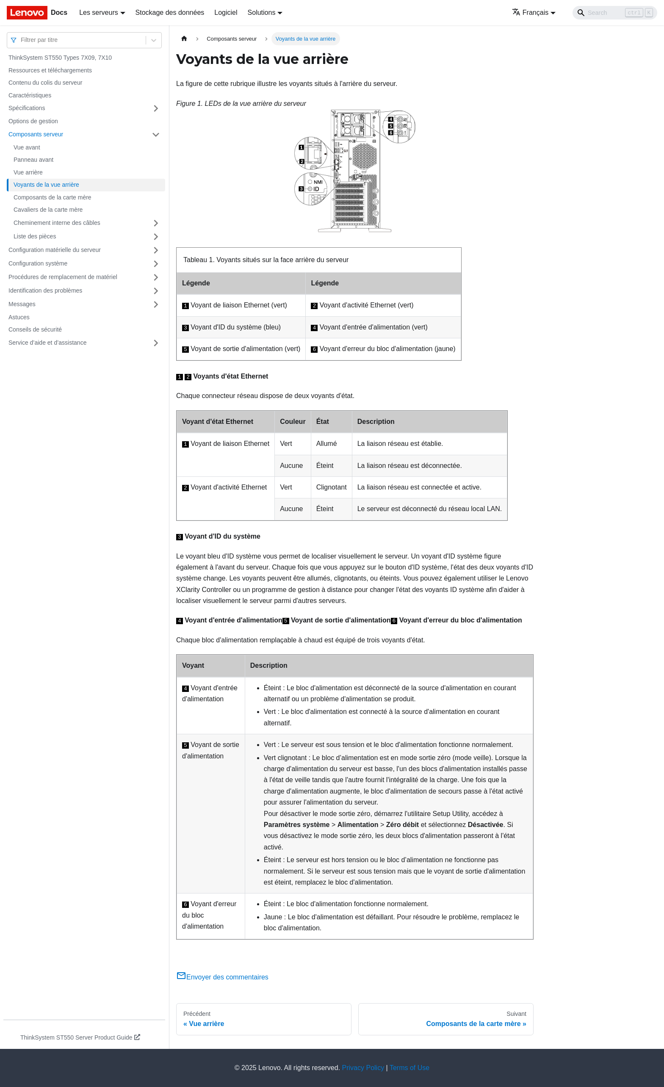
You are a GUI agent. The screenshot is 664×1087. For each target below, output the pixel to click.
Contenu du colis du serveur (45, 82)
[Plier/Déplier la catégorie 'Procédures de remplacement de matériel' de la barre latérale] (156, 277)
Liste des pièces (35, 236)
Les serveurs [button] (98, 12)
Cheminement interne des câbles (57, 222)
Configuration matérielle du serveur (54, 249)
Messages (22, 304)
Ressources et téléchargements (50, 70)
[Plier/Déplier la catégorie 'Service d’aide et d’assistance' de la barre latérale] (156, 343)
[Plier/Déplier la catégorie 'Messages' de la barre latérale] (156, 304)
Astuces (19, 317)
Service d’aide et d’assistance (47, 342)
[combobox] (21, 40)
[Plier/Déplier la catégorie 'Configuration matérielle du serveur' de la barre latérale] (156, 250)
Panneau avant (33, 159)
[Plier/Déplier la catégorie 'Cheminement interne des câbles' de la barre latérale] (156, 223)
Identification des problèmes (45, 290)
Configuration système (37, 263)
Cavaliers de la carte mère (48, 209)
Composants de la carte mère (52, 197)
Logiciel (225, 12)
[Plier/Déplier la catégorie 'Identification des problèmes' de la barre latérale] (156, 291)
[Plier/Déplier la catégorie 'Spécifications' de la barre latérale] (156, 108)
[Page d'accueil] (184, 38)
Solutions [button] (262, 12)
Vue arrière (28, 172)
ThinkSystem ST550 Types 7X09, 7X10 (60, 57)
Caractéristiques (29, 95)
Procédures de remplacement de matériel (62, 277)
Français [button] (530, 12)
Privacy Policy (363, 1067)
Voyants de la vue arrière (46, 184)
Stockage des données (170, 12)
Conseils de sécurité (35, 329)
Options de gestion (33, 121)
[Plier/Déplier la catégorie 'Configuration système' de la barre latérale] (156, 264)
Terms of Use (409, 1067)
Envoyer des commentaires (222, 977)
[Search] (615, 12)
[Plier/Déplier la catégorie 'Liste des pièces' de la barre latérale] (156, 236)
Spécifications (26, 108)
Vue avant (27, 147)
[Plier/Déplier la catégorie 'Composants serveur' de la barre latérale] (156, 134)
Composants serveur (35, 134)
